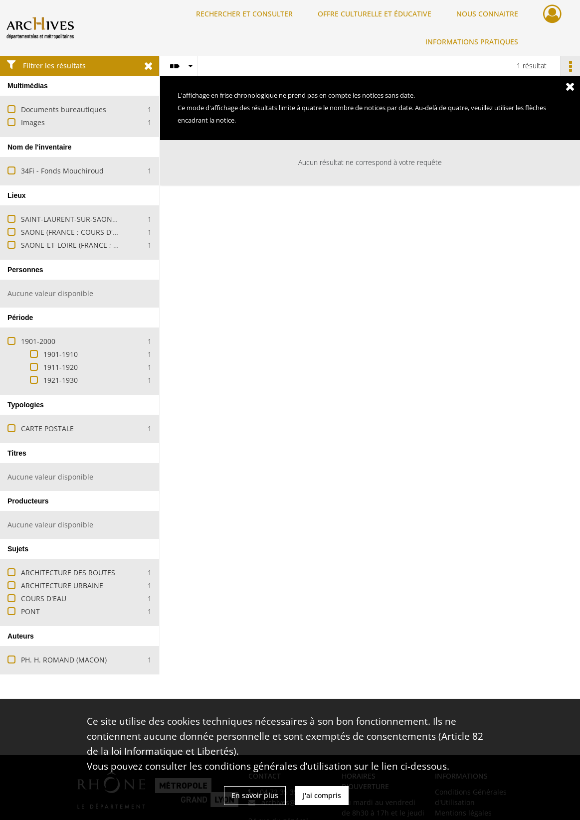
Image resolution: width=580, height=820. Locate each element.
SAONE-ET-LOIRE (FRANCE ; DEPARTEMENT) (93, 245)
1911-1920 (60, 367)
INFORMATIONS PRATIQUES (471, 41)
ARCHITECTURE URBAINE (62, 585)
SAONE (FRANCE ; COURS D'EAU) (74, 232)
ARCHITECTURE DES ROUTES (68, 572)
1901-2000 (38, 341)
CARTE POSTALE (47, 428)
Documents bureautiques (63, 109)
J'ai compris (322, 795)
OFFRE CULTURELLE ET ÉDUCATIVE (374, 13)
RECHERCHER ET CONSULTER (244, 13)
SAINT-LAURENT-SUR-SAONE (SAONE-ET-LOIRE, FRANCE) (114, 219)
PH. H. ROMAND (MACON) (64, 659)
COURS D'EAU (43, 598)
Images (33, 122)
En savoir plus (254, 795)
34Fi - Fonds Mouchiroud (62, 170)
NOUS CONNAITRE (487, 13)
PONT (30, 611)
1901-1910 (60, 354)
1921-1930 (60, 380)
